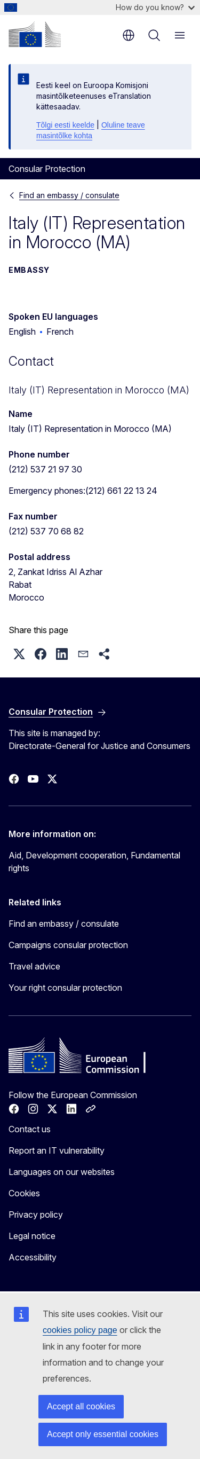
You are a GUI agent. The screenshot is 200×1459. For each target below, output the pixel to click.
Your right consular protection (65, 987)
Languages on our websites (62, 1171)
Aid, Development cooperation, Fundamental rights (94, 861)
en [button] (128, 35)
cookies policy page (80, 1330)
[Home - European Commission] (35, 34)
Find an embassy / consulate (69, 195)
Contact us (30, 1129)
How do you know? (155, 7)
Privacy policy (36, 1214)
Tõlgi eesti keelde (65, 125)
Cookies (24, 1193)
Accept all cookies (81, 1406)
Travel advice (34, 966)
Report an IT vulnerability (57, 1150)
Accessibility (33, 1257)
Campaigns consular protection (68, 945)
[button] (19, 654)
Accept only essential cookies (102, 1434)
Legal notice (32, 1236)
